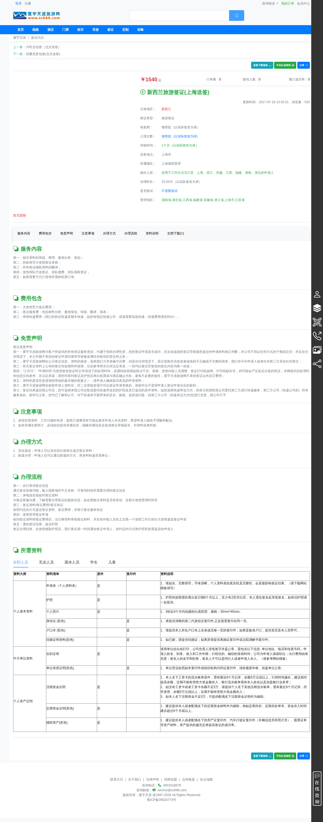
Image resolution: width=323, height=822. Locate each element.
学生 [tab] (94, 562)
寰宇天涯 (19, 38)
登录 (18, 3)
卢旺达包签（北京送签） (43, 47)
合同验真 (188, 779)
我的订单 (287, 3)
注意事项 (88, 233)
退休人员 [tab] (71, 562)
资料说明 (152, 233)
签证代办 (37, 38)
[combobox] (186, 15)
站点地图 (206, 779)
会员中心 (303, 3)
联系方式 (116, 779)
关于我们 (134, 779)
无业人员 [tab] (46, 562)
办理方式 (109, 233)
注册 (28, 3)
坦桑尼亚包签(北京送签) (43, 54)
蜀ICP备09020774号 (161, 800)
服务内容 (23, 233)
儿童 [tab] (112, 562)
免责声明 (66, 233)
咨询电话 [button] (269, 3)
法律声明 (152, 779)
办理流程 (130, 233)
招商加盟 (170, 779)
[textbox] (179, 15)
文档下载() (175, 233)
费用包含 (45, 233)
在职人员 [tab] (20, 562)
